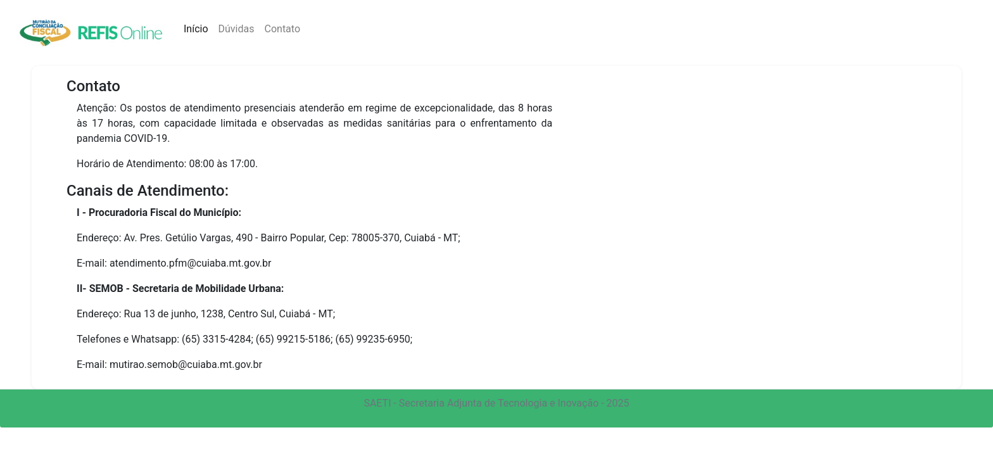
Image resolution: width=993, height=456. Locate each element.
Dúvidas (236, 29)
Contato (283, 29)
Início (198, 28)
